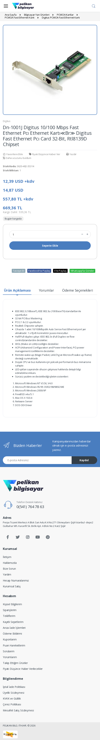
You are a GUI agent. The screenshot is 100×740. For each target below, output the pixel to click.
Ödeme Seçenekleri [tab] (77, 290)
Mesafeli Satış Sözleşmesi (18, 710)
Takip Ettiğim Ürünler (15, 663)
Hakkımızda (10, 563)
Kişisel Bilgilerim (12, 604)
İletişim (7, 557)
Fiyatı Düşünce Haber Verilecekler (23, 669)
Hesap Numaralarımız (16, 580)
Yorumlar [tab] (46, 290)
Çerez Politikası (12, 704)
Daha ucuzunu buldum (17, 158)
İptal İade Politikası (14, 687)
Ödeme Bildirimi (12, 633)
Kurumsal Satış (12, 586)
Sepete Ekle (50, 245)
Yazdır (71, 154)
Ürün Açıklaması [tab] (17, 290)
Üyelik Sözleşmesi (13, 692)
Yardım (7, 574)
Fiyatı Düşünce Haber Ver (44, 154)
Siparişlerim (9, 610)
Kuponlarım (10, 639)
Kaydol (84, 460)
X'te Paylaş (60, 270)
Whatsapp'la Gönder (82, 270)
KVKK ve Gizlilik (12, 698)
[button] (93, 5)
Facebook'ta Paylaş (39, 270)
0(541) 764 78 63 (30, 506)
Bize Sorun (9, 568)
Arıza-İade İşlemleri (14, 627)
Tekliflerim (9, 616)
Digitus (6, 121)
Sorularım (8, 651)
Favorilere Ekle (13, 154)
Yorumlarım (10, 657)
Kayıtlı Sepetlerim (13, 622)
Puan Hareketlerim (14, 645)
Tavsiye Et (18, 270)
